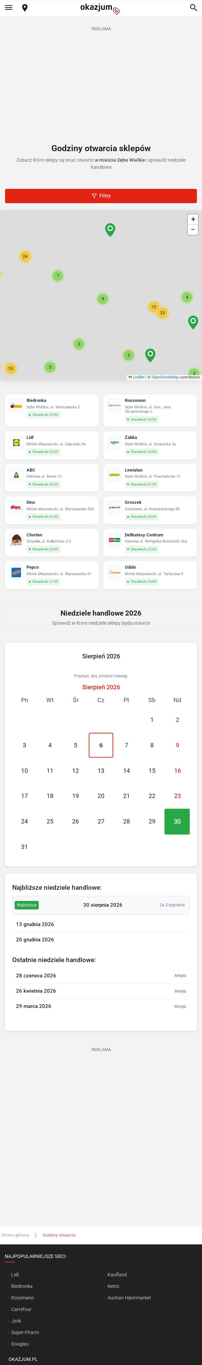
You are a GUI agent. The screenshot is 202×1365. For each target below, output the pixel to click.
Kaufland (117, 1274)
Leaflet (137, 377)
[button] (103, 299)
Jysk (16, 1321)
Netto (113, 1286)
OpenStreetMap (165, 377)
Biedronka (22, 1286)
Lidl (15, 1274)
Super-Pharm (25, 1332)
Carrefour (21, 1309)
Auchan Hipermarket (129, 1297)
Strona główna (15, 1235)
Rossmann (22, 1297)
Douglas (20, 1344)
